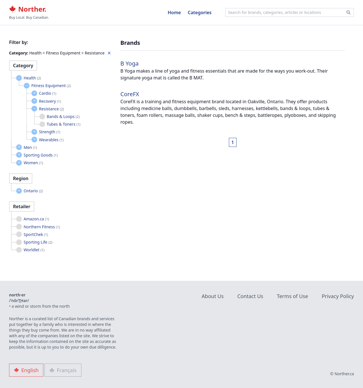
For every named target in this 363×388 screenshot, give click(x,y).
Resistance (51, 108)
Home (174, 12)
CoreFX (130, 94)
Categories (200, 12)
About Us (213, 296)
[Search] (348, 12)
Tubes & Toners (64, 124)
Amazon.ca (36, 219)
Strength (49, 131)
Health (32, 78)
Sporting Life (38, 242)
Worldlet (34, 249)
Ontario (33, 190)
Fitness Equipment (51, 85)
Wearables (51, 139)
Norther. (27, 9)
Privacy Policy (338, 296)
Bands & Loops (63, 116)
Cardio (47, 93)
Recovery (50, 101)
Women (33, 162)
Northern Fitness (42, 226)
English (26, 370)
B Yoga (130, 63)
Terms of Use (292, 296)
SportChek (36, 234)
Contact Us (250, 296)
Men (30, 147)
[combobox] (289, 12)
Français (63, 370)
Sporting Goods (41, 155)
